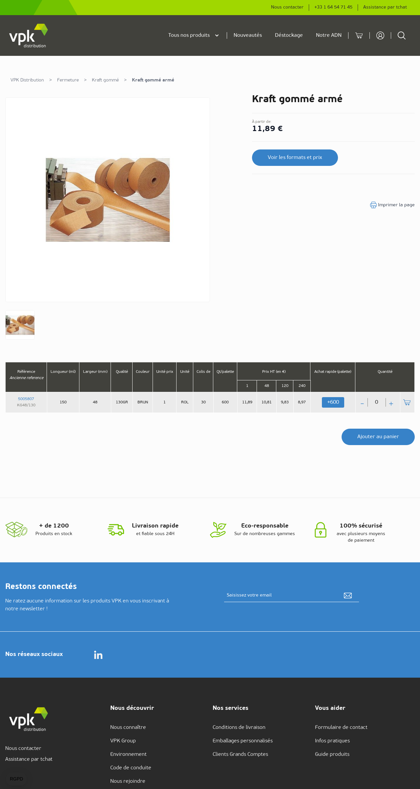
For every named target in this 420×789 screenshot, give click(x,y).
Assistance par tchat (385, 7)
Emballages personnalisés (243, 741)
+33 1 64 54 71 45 (333, 7)
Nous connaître (128, 727)
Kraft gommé (105, 80)
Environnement (128, 754)
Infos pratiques (332, 741)
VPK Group (123, 741)
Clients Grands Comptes (240, 754)
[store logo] (29, 35)
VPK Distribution (27, 80)
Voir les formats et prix (295, 157)
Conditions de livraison (239, 727)
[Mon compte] (380, 35)
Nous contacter (287, 7)
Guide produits (332, 754)
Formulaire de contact (341, 727)
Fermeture (68, 80)
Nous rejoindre (127, 781)
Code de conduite (130, 768)
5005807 (26, 399)
